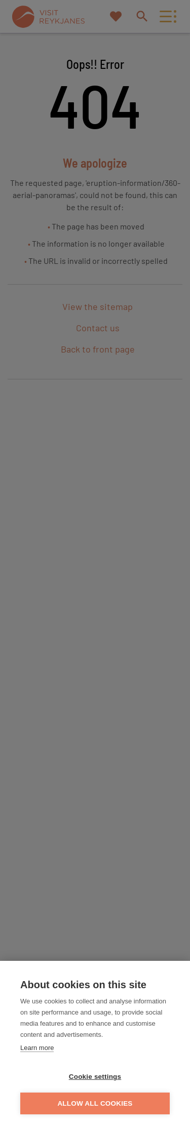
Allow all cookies (94, 1103)
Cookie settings (95, 1076)
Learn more (37, 1048)
